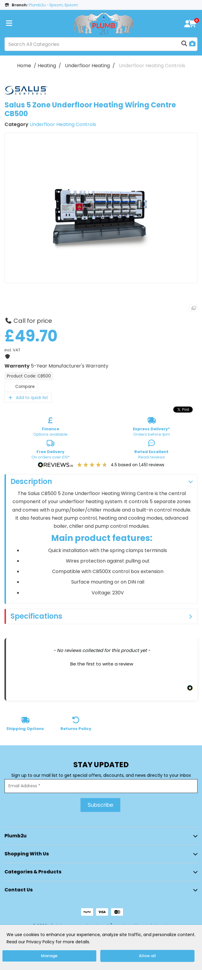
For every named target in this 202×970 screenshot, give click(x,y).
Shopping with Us (26, 853)
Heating (47, 65)
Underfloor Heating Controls (152, 65)
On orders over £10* (50, 450)
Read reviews (151, 450)
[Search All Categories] (101, 44)
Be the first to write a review (101, 664)
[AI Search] (192, 44)
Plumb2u (15, 835)
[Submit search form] (184, 44)
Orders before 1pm (151, 428)
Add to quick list (28, 398)
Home (24, 65)
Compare (21, 386)
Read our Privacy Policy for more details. (48, 942)
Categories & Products (32, 871)
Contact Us (18, 889)
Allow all (147, 956)
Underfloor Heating (87, 65)
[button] (101, 663)
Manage (49, 956)
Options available (50, 428)
